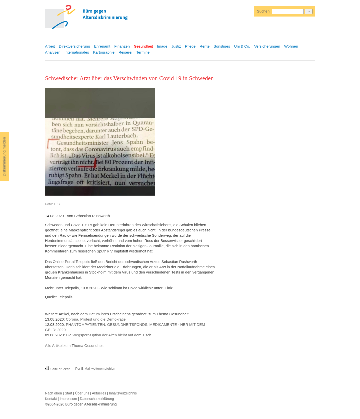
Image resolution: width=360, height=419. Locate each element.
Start (68, 393)
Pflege (190, 46)
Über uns (82, 393)
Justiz (176, 46)
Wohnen (291, 46)
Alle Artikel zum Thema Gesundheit (74, 345)
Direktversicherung (74, 46)
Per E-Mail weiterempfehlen (95, 368)
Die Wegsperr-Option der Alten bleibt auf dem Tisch (108, 335)
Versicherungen (267, 46)
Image (162, 46)
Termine (143, 52)
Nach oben (53, 393)
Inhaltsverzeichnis (123, 393)
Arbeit (50, 46)
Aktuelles (99, 393)
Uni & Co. (242, 46)
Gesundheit (143, 46)
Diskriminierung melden (4, 156)
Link (168, 288)
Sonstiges (222, 46)
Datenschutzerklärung (97, 399)
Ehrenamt (102, 46)
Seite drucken (57, 369)
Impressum (68, 399)
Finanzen (122, 46)
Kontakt (51, 399)
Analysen (52, 52)
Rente (205, 46)
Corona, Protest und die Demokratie (96, 319)
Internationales (76, 52)
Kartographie (103, 52)
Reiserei (125, 52)
